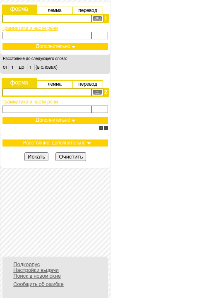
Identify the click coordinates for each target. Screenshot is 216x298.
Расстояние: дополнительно (57, 142)
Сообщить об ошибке (38, 284)
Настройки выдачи (36, 270)
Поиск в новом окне (37, 276)
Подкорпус (26, 264)
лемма (55, 10)
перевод (88, 10)
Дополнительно (55, 46)
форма (19, 9)
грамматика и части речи (30, 28)
